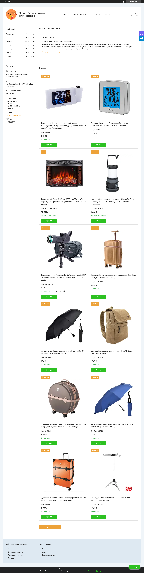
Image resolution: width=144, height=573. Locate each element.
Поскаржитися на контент (78, 571)
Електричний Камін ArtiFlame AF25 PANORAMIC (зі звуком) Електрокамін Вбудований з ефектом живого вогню (64, 201)
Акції (44, 552)
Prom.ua (82, 569)
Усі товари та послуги (49, 527)
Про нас (97, 14)
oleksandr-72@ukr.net (13, 115)
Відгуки (11, 558)
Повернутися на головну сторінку (54, 52)
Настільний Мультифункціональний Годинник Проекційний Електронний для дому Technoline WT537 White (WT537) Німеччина (64, 125)
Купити (49, 145)
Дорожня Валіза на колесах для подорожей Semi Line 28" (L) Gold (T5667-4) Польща (113, 276)
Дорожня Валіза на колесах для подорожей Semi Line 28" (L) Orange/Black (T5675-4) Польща (63, 499)
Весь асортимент (48, 555)
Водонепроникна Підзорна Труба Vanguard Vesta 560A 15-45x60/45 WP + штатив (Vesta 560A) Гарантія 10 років (63, 277)
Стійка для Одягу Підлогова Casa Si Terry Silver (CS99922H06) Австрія (110, 499)
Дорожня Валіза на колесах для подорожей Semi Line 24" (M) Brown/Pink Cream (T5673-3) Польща (63, 425)
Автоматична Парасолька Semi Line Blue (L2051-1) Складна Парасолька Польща (112, 425)
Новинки (45, 549)
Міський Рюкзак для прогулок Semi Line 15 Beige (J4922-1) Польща (111, 352)
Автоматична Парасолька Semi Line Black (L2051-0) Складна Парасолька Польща (62, 352)
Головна (64, 14)
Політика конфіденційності (96, 571)
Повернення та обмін (16, 555)
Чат (134, 567)
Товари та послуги (79, 14)
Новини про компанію (16, 549)
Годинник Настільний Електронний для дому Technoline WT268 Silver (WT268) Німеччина (109, 124)
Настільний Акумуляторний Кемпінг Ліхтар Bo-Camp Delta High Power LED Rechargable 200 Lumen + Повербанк (112, 201)
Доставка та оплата (15, 552)
